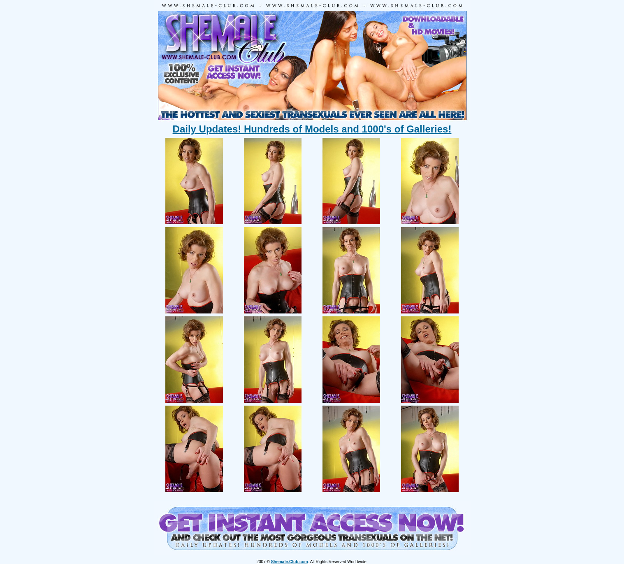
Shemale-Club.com (289, 561)
